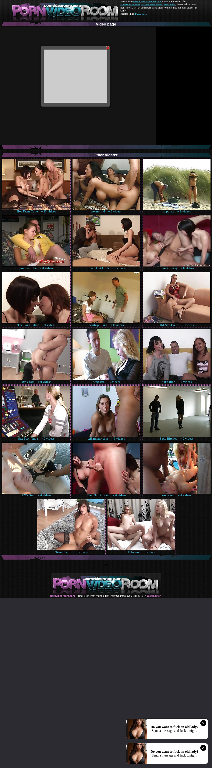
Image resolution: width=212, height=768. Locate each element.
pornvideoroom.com (62, 595)
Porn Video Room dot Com (147, 1)
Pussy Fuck (141, 14)
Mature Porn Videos (151, 4)
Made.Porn (169, 4)
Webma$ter (153, 595)
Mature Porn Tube (130, 4)
